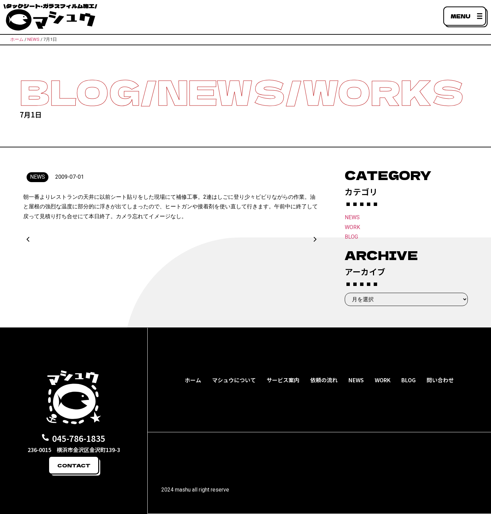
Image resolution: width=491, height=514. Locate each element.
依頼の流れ (324, 380)
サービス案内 (283, 380)
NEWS (352, 217)
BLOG (351, 237)
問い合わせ (440, 380)
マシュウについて (234, 380)
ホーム (193, 380)
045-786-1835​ (78, 438)
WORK (352, 227)
